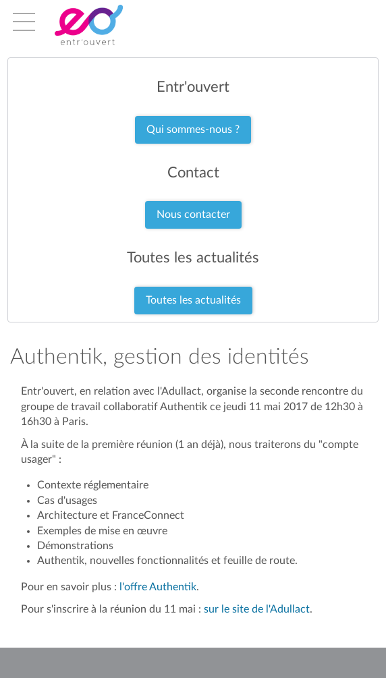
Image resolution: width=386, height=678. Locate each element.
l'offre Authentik (157, 587)
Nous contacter (193, 214)
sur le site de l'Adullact (257, 609)
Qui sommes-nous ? (193, 129)
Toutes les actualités (193, 300)
